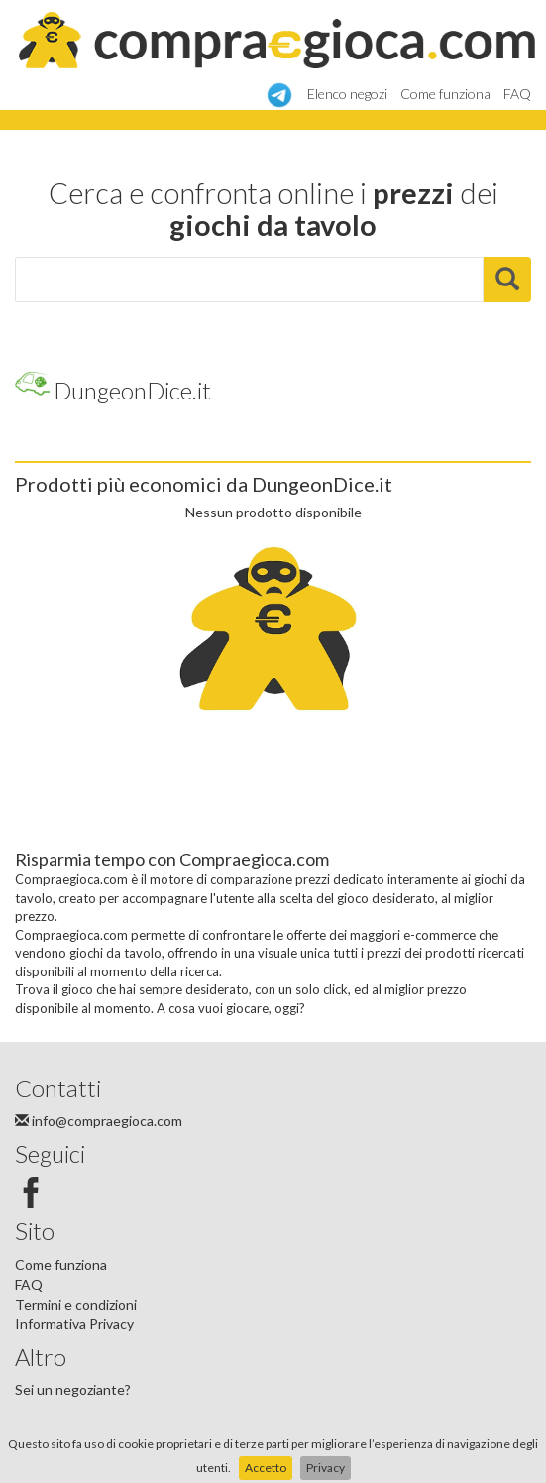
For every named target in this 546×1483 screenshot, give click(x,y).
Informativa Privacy (74, 1323)
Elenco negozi (347, 93)
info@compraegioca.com (98, 1120)
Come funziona (445, 93)
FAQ (517, 93)
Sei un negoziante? (73, 1389)
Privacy (325, 1467)
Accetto (265, 1467)
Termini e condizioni (76, 1304)
